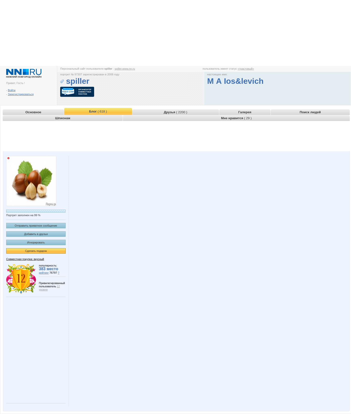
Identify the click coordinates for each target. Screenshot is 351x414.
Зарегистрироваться (21, 94)
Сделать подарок (36, 250)
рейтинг (44, 272)
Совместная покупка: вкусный (25, 259)
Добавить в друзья (36, 234)
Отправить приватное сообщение (36, 225)
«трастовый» (246, 68)
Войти (12, 90)
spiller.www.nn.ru (125, 68)
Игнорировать (36, 242)
